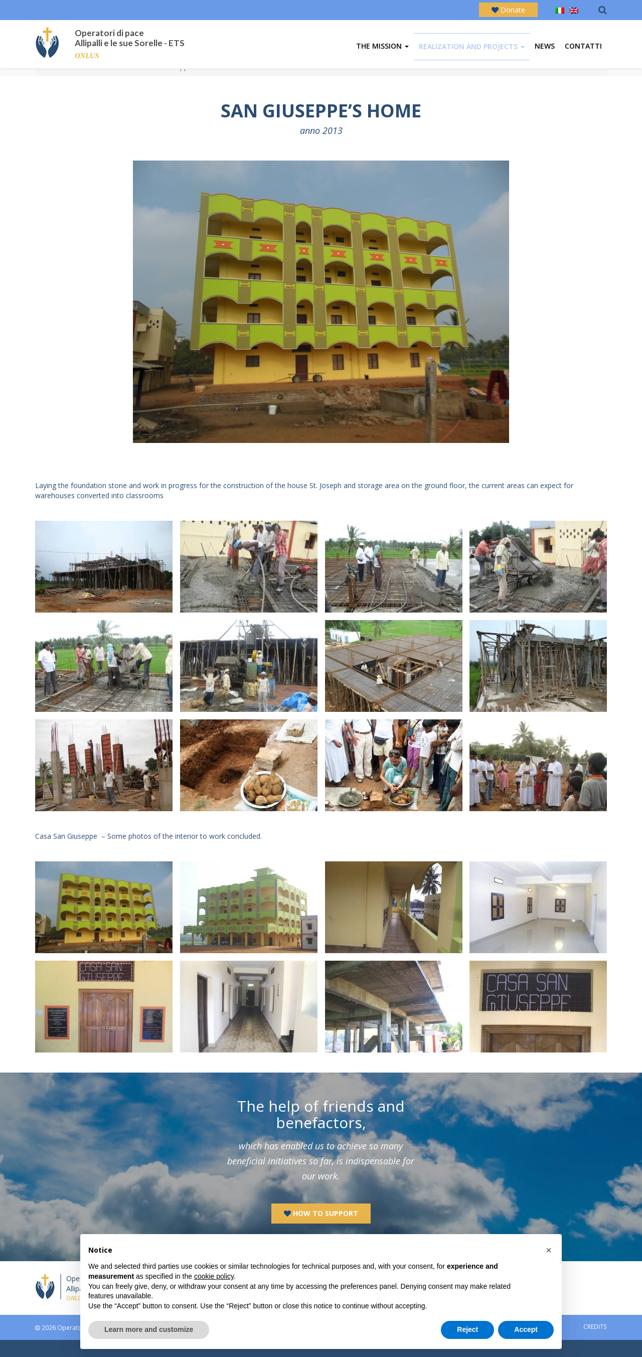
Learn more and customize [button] (148, 1329)
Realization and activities (98, 83)
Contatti (583, 48)
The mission (382, 48)
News (545, 48)
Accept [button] (526, 1329)
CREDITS (595, 1343)
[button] (549, 1250)
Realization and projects (472, 49)
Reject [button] (467, 1329)
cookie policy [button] (214, 1276)
